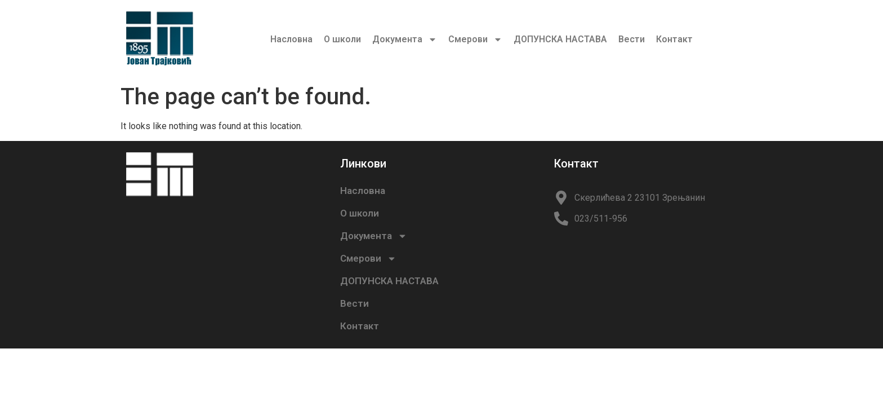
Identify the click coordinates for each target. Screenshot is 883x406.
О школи (342, 39)
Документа (404, 39)
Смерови (475, 39)
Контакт (674, 39)
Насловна (291, 39)
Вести (631, 39)
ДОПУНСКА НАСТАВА (560, 39)
